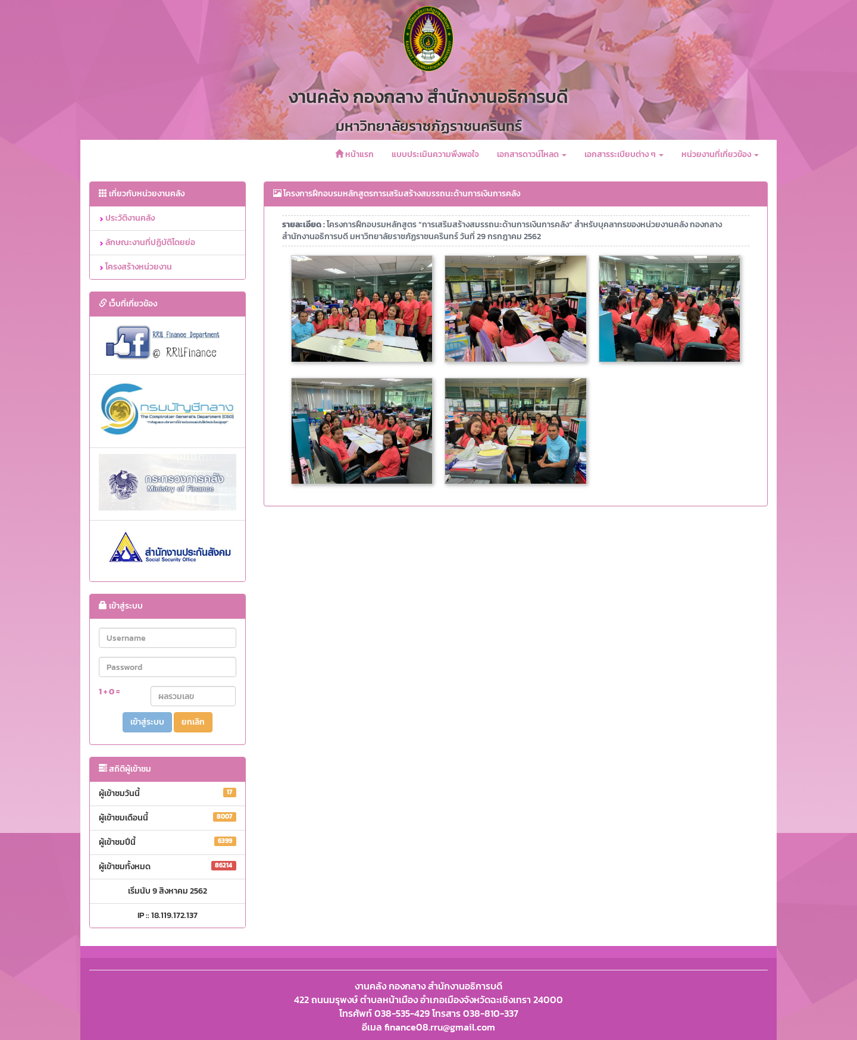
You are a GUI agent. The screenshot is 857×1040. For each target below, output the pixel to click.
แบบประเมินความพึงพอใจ (435, 154)
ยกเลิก (193, 722)
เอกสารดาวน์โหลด (532, 154)
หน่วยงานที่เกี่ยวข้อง (720, 154)
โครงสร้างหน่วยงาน (135, 267)
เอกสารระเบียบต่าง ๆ (624, 154)
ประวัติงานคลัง (127, 218)
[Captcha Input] (193, 696)
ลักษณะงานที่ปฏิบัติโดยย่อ (147, 242)
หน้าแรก (354, 154)
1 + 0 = (109, 692)
